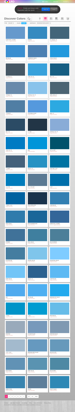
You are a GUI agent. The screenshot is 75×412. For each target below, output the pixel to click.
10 (28, 396)
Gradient (56, 19)
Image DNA (67, 19)
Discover (55, 1)
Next (36, 396)
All (39, 19)
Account (65, 1)
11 (32, 396)
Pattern (62, 19)
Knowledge (24, 403)
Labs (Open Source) (15, 403)
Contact (6, 403)
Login (53, 9)
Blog (30, 403)
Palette (51, 19)
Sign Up (46, 9)
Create (46, 1)
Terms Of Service (38, 403)
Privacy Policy (47, 403)
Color (45, 19)
